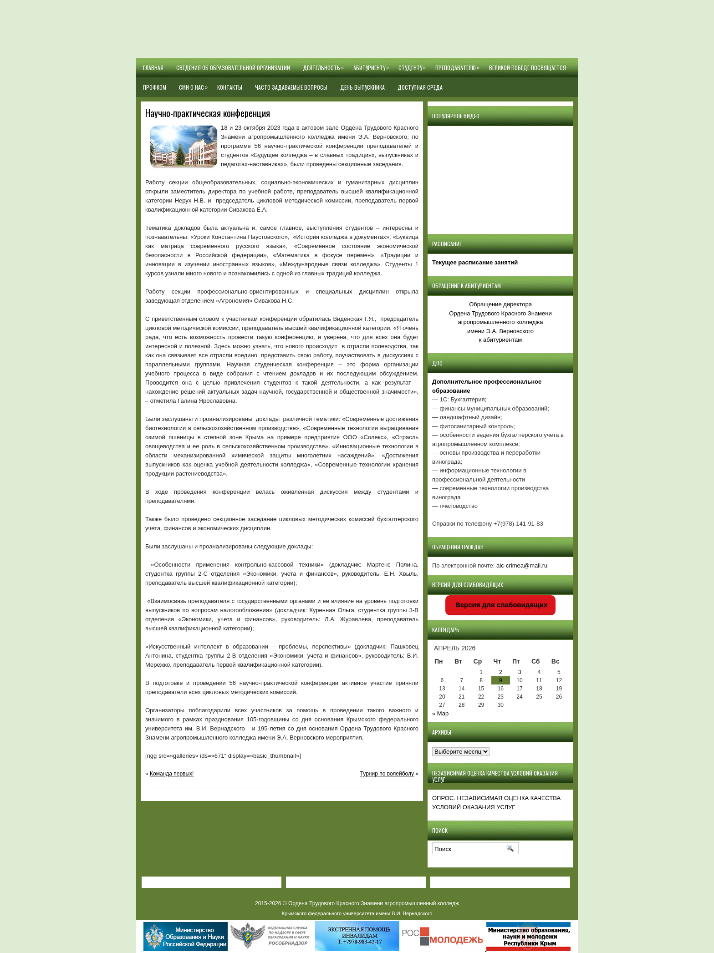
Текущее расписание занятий (475, 262)
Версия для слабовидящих (501, 604)
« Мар (440, 713)
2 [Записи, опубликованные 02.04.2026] (500, 672)
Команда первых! (172, 774)
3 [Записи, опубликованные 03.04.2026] (519, 672)
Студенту (413, 64)
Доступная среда (420, 87)
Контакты (229, 87)
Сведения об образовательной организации (233, 67)
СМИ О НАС (195, 84)
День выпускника (362, 87)
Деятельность (325, 64)
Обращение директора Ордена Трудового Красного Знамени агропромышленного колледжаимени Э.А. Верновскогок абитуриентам (500, 322)
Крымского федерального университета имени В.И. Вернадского (357, 913)
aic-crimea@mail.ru (521, 565)
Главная (153, 67)
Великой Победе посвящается (527, 67)
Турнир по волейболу (387, 774)
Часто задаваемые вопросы (291, 87)
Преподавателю (459, 64)
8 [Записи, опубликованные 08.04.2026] (481, 680)
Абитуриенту (372, 64)
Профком (154, 87)
